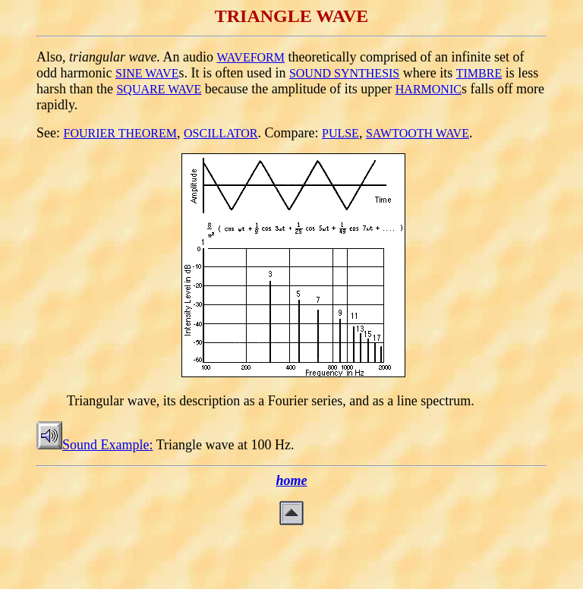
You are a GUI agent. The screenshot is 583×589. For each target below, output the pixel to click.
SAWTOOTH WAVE (417, 133)
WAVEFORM (251, 57)
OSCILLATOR (221, 133)
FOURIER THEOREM (121, 133)
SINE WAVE (146, 73)
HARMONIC (428, 89)
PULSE (340, 133)
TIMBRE (479, 73)
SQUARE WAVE (158, 89)
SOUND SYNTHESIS (344, 73)
